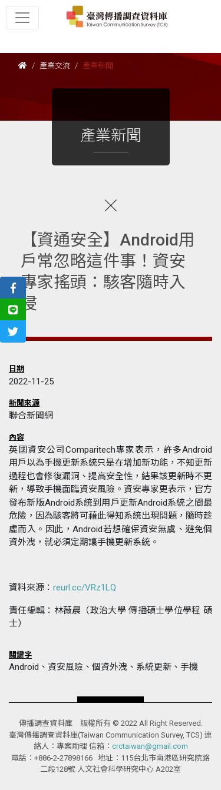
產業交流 (54, 65)
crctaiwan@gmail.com (150, 746)
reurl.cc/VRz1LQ (84, 587)
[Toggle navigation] (22, 17)
